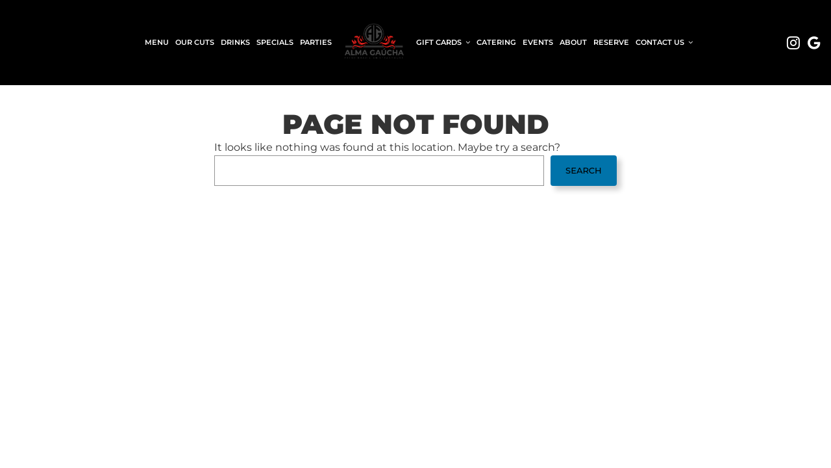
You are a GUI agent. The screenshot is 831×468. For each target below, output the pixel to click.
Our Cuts (194, 42)
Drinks (235, 42)
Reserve (611, 42)
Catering (496, 42)
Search (583, 170)
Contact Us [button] (664, 42)
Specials (274, 42)
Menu (157, 42)
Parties (316, 42)
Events (538, 42)
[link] (374, 42)
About (573, 42)
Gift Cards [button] (443, 42)
